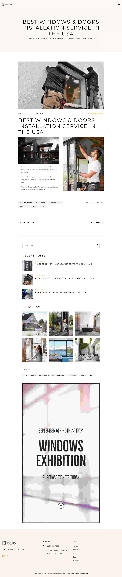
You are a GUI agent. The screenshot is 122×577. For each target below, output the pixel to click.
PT (98, 202)
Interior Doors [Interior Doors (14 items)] (58, 375)
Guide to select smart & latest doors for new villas (63, 264)
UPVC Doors (24, 206)
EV (102, 202)
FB (87, 202)
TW (91, 202)
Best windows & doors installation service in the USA (64, 278)
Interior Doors (55, 202)
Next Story (96, 222)
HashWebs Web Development (77, 573)
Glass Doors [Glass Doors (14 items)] (44, 375)
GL (95, 202)
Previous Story (27, 222)
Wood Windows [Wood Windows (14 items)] (86, 375)
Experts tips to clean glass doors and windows (61, 292)
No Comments (36, 113)
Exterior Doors (26, 202)
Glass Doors (41, 202)
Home (31, 38)
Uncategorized (42, 38)
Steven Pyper (97, 113)
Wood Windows (39, 206)
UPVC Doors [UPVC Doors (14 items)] (71, 375)
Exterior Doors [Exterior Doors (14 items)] (30, 375)
